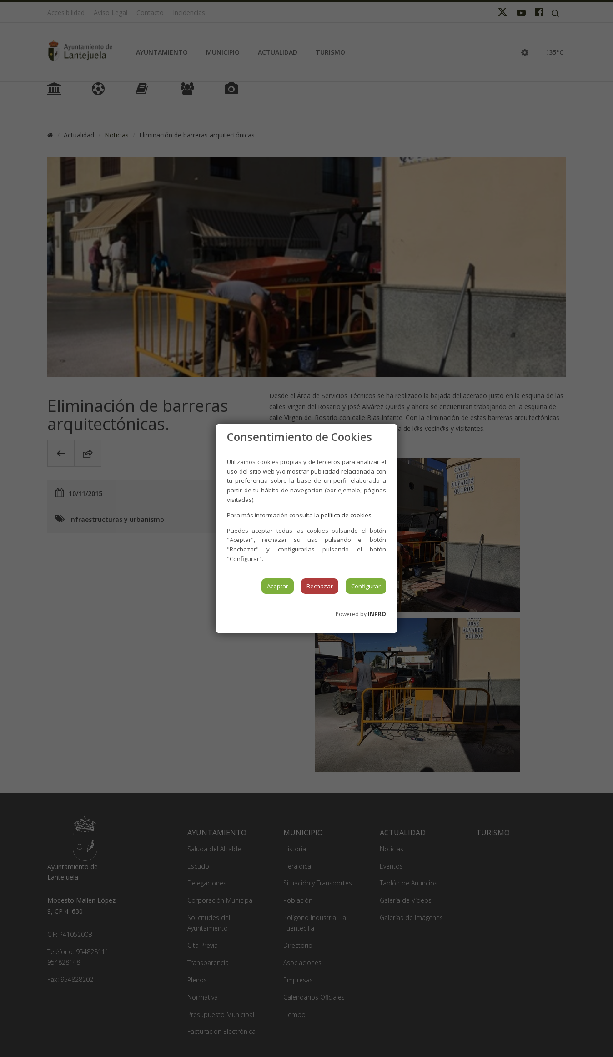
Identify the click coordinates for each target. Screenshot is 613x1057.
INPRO (377, 614)
